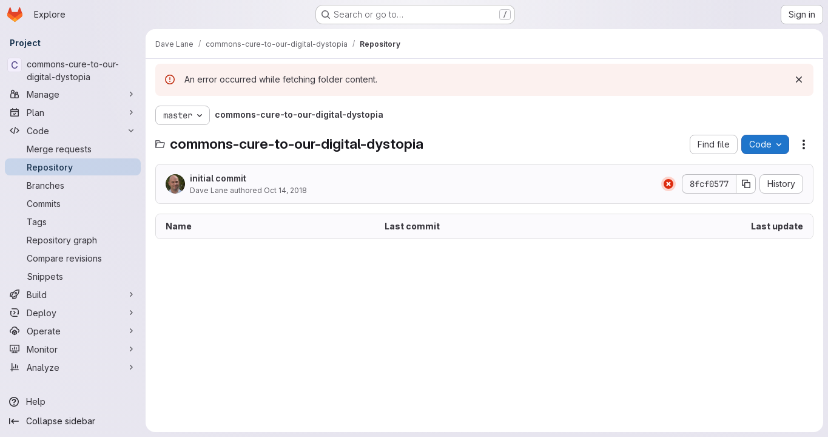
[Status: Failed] (668, 184)
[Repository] (73, 166)
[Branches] (73, 185)
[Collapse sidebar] (73, 421)
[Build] (73, 294)
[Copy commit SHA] (746, 184)
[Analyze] (73, 367)
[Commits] (73, 203)
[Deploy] (73, 312)
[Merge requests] (73, 148)
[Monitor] (73, 348)
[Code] (73, 130)
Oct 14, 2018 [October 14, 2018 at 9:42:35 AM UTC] (285, 190)
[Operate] (73, 330)
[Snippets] (73, 276)
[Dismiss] (799, 79)
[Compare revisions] (73, 257)
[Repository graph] (73, 239)
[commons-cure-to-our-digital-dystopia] (73, 70)
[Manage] (73, 94)
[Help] (73, 401)
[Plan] (73, 112)
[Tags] (73, 221)
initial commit (218, 178)
